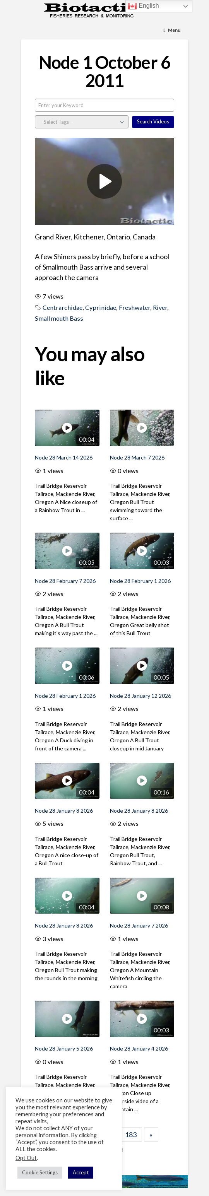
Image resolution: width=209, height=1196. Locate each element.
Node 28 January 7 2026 (139, 925)
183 (131, 1134)
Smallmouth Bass (59, 318)
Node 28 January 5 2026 (64, 1048)
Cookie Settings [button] (40, 1172)
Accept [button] (81, 1172)
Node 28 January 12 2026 (140, 695)
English (143, 6)
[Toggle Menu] (172, 30)
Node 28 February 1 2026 (140, 580)
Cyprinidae (100, 307)
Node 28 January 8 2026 (64, 810)
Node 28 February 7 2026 (65, 580)
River (160, 307)
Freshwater (134, 307)
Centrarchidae (62, 307)
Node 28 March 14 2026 (64, 457)
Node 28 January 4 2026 (139, 1048)
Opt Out (26, 1158)
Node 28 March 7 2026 (137, 457)
